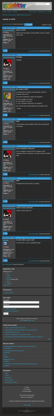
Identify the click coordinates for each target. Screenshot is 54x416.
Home (4, 11)
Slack (8, 281)
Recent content (9, 292)
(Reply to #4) (22, 146)
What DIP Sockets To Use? (12, 332)
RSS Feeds (8, 377)
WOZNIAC (6, 365)
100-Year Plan (41, 11)
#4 (50, 119)
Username (6, 300)
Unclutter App (30, 320)
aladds (5, 240)
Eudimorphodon (9, 90)
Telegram (9, 283)
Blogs (6, 373)
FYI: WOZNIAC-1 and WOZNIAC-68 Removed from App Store (21, 363)
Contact (49, 11)
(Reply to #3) (22, 119)
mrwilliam (6, 357)
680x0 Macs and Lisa (23, 15)
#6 (50, 178)
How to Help (27, 405)
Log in (4, 24)
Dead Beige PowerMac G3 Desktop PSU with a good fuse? (21, 330)
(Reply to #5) (22, 178)
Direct (21, 320)
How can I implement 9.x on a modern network (18, 334)
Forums (10, 11)
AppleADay (7, 352)
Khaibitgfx (6, 361)
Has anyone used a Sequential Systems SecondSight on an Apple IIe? (24, 336)
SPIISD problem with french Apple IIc (14, 350)
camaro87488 (8, 30)
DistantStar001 (8, 348)
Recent (15, 11)
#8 (50, 237)
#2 (50, 55)
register (10, 24)
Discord (9, 277)
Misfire (8, 279)
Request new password (11, 311)
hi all (5, 355)
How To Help (32, 11)
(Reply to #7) (20, 237)
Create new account (10, 308)
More (49, 339)
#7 (50, 205)
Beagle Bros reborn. (9, 359)
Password (6, 304)
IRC (8, 273)
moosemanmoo (9, 57)
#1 (50, 28)
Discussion (12, 15)
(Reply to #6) (22, 205)
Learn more (6, 285)
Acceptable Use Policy (11, 382)
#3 (50, 87)
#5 (50, 146)
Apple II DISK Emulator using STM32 (15, 327)
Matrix (8, 275)
